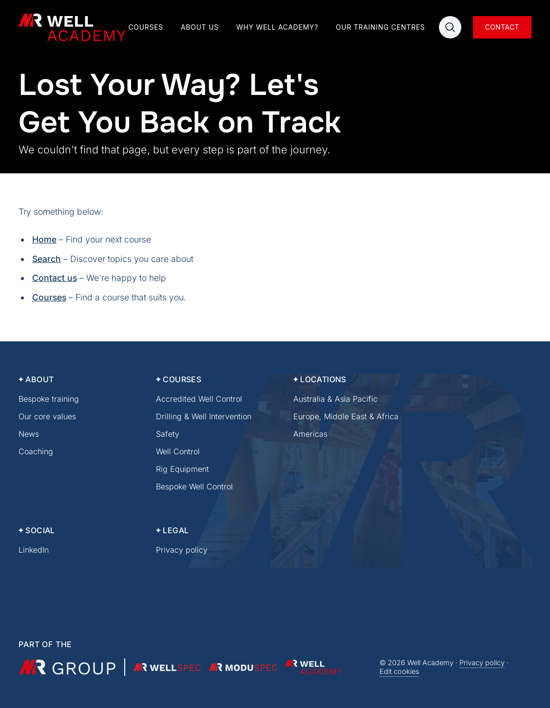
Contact (502, 27)
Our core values (47, 416)
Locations (323, 379)
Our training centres (380, 27)
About (39, 379)
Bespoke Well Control (194, 486)
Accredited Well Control (199, 399)
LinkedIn (34, 550)
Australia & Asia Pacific (335, 399)
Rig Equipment (182, 469)
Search (46, 259)
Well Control (178, 451)
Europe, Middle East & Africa (345, 416)
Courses (145, 27)
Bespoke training (49, 399)
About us (200, 27)
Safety (167, 434)
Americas (310, 434)
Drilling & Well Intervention (203, 416)
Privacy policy (182, 550)
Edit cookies (399, 671)
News (29, 434)
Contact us (54, 278)
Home (44, 239)
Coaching (36, 451)
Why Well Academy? (277, 27)
